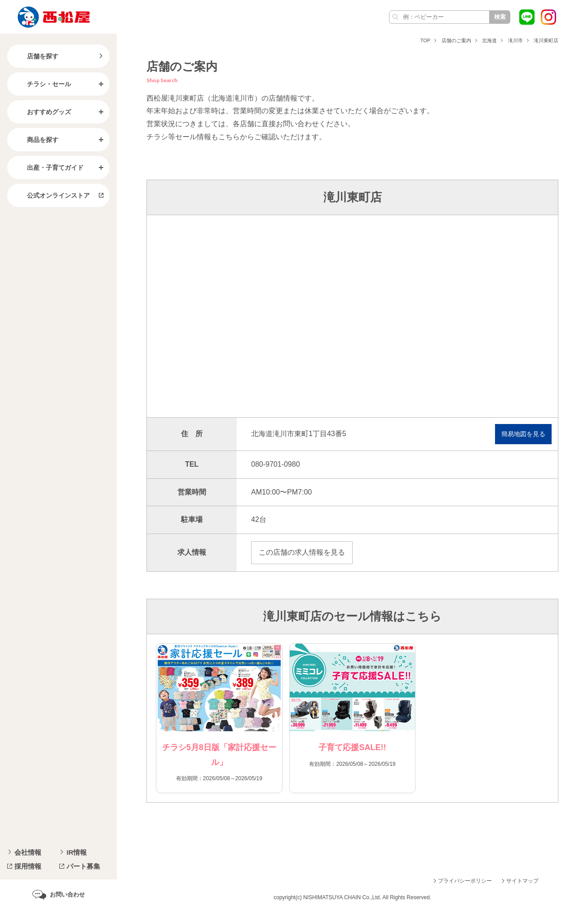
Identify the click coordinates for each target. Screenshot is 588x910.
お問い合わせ (67, 894)
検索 (500, 16)
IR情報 (76, 852)
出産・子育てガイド (48, 167)
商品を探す (35, 139)
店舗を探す (35, 56)
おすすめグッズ (42, 112)
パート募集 (83, 866)
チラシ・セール (42, 84)
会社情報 (27, 852)
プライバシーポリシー (465, 881)
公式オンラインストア (51, 195)
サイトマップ (522, 881)
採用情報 (27, 866)
